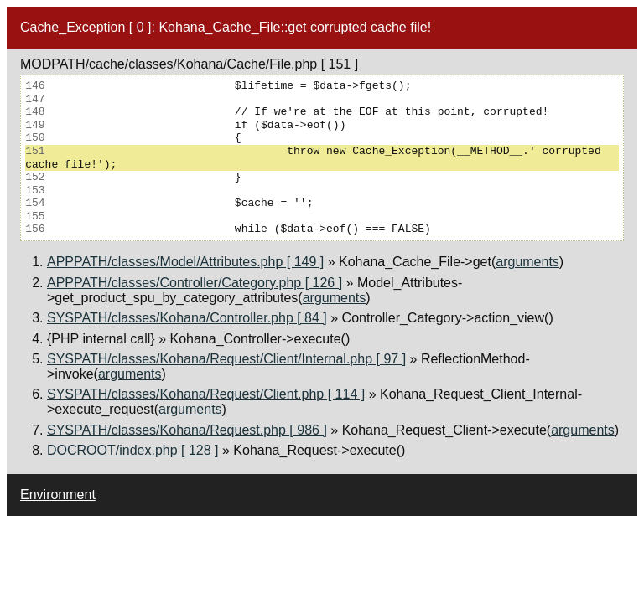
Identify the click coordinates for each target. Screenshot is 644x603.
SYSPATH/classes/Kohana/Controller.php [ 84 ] (187, 318)
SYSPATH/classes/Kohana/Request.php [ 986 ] (187, 430)
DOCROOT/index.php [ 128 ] (133, 450)
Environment (58, 494)
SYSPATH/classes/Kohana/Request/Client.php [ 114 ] (206, 394)
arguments (527, 262)
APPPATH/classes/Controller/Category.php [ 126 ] (194, 283)
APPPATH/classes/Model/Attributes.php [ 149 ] (185, 262)
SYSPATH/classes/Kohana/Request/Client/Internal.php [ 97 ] (226, 359)
